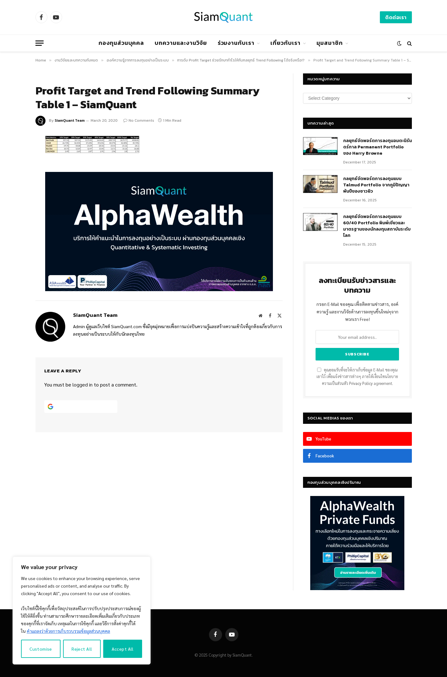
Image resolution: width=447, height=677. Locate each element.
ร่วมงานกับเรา (236, 43)
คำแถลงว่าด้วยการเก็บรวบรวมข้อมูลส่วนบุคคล (68, 631)
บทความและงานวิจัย (181, 43)
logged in (82, 384)
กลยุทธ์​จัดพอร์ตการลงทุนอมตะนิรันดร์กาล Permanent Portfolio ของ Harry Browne (377, 147)
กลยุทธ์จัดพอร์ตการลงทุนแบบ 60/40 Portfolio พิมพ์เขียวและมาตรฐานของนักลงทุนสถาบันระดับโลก (377, 226)
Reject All (82, 649)
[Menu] (39, 43)
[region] (82, 610)
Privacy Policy (361, 383)
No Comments (138, 120)
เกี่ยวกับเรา (285, 43)
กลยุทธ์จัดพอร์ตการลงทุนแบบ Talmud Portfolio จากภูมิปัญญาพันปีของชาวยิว (376, 185)
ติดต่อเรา (395, 17)
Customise (40, 649)
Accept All (123, 649)
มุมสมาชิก (330, 43)
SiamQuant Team (70, 120)
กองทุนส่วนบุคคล (121, 43)
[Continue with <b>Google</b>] (81, 406)
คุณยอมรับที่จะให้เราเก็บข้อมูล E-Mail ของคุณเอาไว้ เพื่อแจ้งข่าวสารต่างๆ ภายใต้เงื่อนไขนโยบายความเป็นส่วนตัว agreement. (357, 376)
